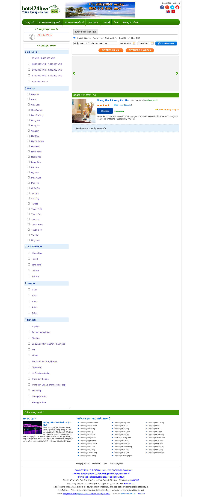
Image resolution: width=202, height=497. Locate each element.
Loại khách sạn (34, 246)
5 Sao (34, 313)
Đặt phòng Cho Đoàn (140, 50)
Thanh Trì (35, 219)
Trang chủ (29, 22)
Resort (35, 259)
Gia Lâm (35, 131)
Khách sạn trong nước (50, 22)
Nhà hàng (36, 390)
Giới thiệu (96, 463)
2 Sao (34, 295)
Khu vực (31, 88)
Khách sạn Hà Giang (88, 456)
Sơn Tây (35, 198)
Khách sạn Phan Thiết (88, 426)
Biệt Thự (36, 276)
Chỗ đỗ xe (36, 367)
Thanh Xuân (37, 224)
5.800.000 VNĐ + (40, 81)
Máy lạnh (36, 326)
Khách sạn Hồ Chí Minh (89, 423)
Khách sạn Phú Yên (155, 444)
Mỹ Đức (35, 172)
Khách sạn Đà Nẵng (87, 429)
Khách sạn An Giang (155, 450)
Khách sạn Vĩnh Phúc (156, 453)
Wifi (33, 350)
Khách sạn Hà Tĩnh (121, 441)
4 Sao (34, 307)
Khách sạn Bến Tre (121, 450)
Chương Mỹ (36, 110)
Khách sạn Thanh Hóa (156, 438)
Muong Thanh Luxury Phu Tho (113, 100)
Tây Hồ (34, 204)
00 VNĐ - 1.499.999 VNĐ (43, 58)
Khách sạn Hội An (121, 426)
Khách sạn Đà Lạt (86, 432)
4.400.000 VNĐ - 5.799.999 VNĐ (47, 76)
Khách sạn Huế (153, 426)
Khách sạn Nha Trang (156, 423)
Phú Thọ (35, 183)
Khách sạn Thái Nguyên (123, 456)
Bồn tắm (35, 338)
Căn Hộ (35, 270)
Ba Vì (33, 99)
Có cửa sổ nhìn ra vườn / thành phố (48, 344)
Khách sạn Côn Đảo (87, 435)
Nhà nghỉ (36, 265)
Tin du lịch (29, 418)
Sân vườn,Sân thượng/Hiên (44, 361)
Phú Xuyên (36, 178)
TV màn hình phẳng (41, 332)
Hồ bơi (35, 355)
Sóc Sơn (35, 193)
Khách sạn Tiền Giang (88, 453)
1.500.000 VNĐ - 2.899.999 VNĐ (47, 64)
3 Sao (34, 301)
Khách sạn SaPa (154, 429)
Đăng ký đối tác (82, 463)
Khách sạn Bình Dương (123, 447)
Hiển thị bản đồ (152, 100)
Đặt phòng (105, 111)
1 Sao (34, 290)
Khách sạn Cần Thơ (155, 441)
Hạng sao (31, 283)
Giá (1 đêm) (32, 52)
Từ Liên (35, 235)
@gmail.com (82, 493)
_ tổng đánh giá (124, 105)
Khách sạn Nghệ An (121, 435)
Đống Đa (35, 125)
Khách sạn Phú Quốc (122, 432)
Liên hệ (106, 22)
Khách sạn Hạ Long (121, 429)
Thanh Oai (36, 214)
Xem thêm (120, 111)
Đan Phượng (37, 115)
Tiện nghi (31, 320)
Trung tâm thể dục (40, 379)
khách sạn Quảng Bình (122, 438)
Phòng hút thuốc (39, 396)
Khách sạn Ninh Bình (122, 444)
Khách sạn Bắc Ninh (121, 453)
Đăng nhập (166, 3)
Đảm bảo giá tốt (116, 463)
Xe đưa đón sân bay (41, 373)
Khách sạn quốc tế (74, 22)
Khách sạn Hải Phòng (156, 435)
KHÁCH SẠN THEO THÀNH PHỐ (93, 418)
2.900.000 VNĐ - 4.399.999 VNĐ (47, 70)
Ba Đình (35, 94)
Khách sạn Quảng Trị (156, 447)
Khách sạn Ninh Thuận (88, 444)
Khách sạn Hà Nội (155, 432)
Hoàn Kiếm (36, 152)
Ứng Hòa (35, 240)
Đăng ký (176, 3)
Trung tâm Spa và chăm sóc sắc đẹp (48, 385)
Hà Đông (35, 136)
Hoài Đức (35, 146)
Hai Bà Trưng (37, 141)
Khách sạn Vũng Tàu (122, 423)
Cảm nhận (93, 22)
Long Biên (36, 162)
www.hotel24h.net (128, 493)
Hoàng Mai (36, 157)
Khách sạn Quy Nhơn (88, 441)
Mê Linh (35, 167)
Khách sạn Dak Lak (87, 447)
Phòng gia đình (39, 402)
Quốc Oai (35, 188)
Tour (116, 22)
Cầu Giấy (35, 105)
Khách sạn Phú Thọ (87, 450)
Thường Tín (36, 230)
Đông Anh (35, 120)
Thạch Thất (36, 209)
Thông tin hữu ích (131, 22)
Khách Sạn (37, 253)
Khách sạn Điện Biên (88, 438)
